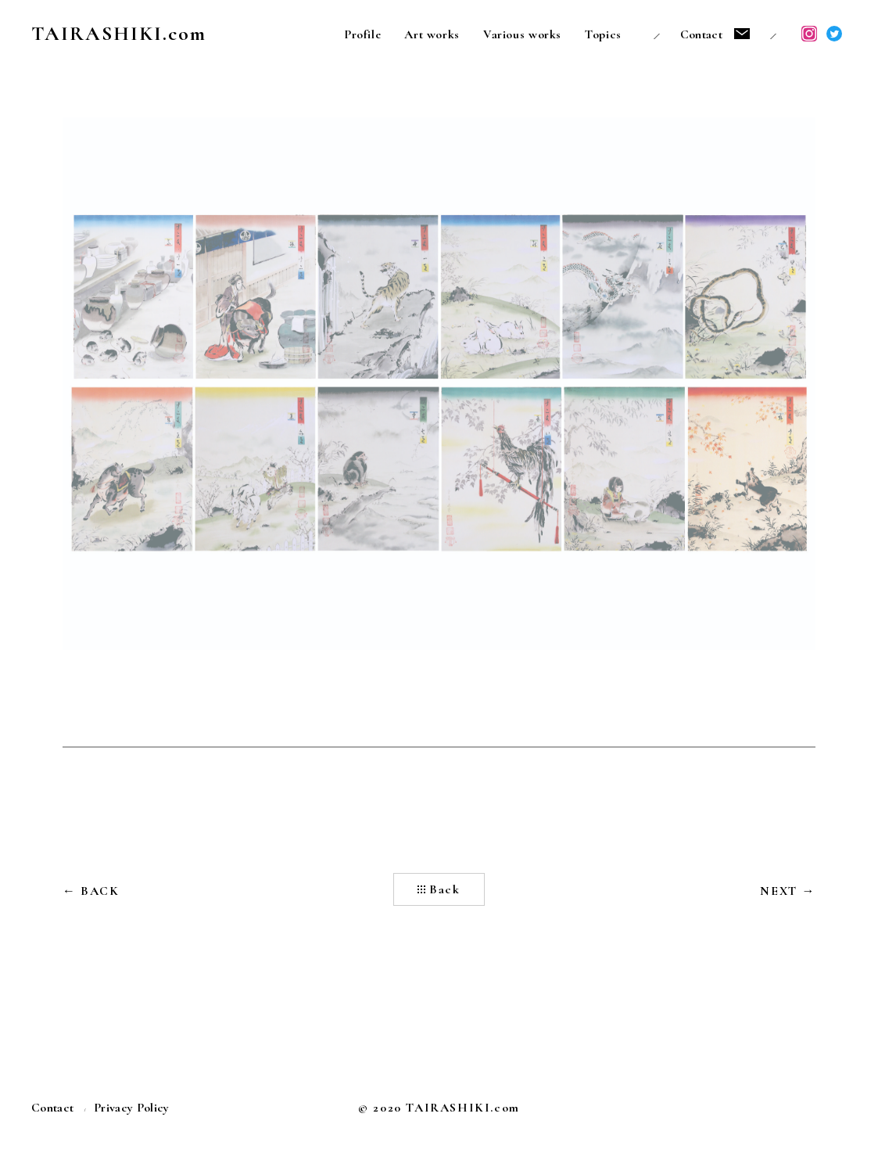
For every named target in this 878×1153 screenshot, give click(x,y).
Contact (701, 34)
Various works (522, 34)
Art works (432, 34)
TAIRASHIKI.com (118, 33)
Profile (362, 34)
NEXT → (787, 891)
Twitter (834, 33)
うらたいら (575, 1109)
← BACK (91, 891)
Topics (603, 34)
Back (444, 889)
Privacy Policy (131, 1107)
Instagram (809, 33)
